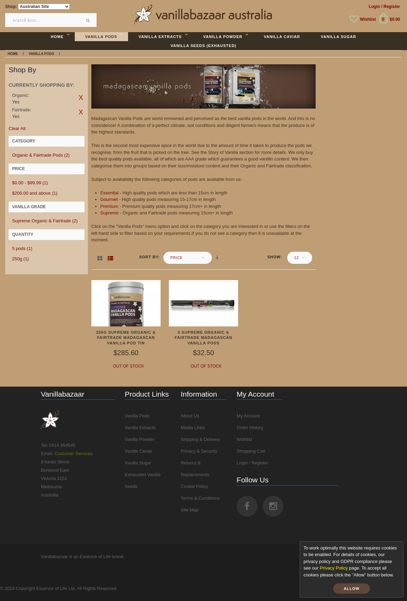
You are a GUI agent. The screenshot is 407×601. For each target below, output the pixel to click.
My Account (248, 415)
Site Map (189, 509)
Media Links (193, 427)
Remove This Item (81, 97)
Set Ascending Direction (218, 257)
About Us (190, 415)
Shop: (11, 6)
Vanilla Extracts (140, 427)
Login (374, 6)
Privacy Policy (334, 568)
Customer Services (74, 453)
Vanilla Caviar (138, 451)
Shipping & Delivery (200, 439)
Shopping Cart (251, 451)
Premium (109, 206)
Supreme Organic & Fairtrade (45, 220)
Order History (250, 427)
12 (296, 258)
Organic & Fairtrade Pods (41, 155)
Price (176, 258)
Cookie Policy (194, 486)
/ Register (390, 6)
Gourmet (109, 199)
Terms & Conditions (200, 498)
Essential (109, 192)
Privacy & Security (199, 451)
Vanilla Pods (137, 415)
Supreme (109, 212)
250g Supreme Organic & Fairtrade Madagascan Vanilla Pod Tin (126, 337)
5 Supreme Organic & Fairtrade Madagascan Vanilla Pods (204, 337)
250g (20, 258)
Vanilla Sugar (138, 462)
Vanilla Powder (140, 439)
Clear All (17, 128)
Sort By (148, 257)
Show (273, 257)
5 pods (22, 248)
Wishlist (368, 19)
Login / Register (252, 462)
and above (34, 193)
